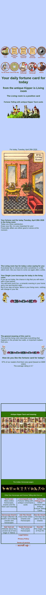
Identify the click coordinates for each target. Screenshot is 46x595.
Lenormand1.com (25, 499)
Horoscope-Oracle (9, 515)
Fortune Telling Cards (40, 500)
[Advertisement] (23, 23)
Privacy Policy (23, 539)
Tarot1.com (9, 499)
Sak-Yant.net (9, 527)
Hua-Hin (40, 527)
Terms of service (23, 542)
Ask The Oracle (25, 515)
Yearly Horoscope (25, 527)
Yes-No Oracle (40, 515)
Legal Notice (23, 535)
